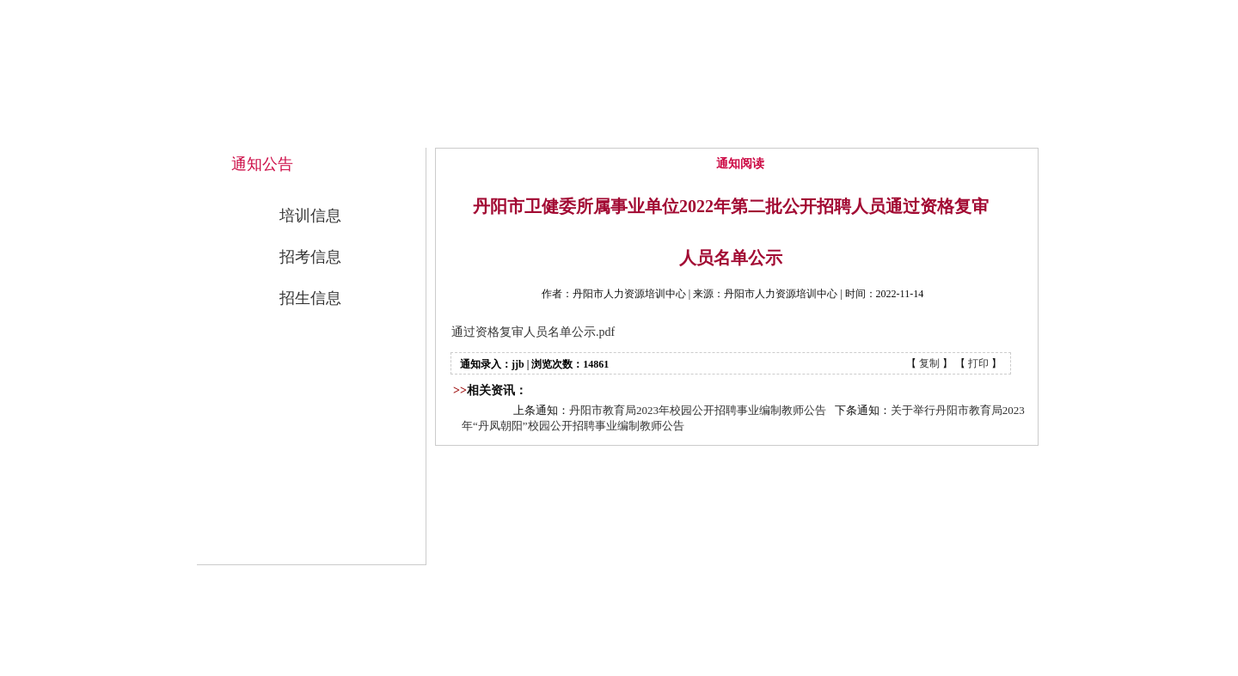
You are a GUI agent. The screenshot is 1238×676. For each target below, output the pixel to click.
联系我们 (969, 131)
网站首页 (501, 131)
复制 (929, 363)
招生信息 (310, 298)
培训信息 (310, 215)
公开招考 (852, 131)
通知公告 (735, 131)
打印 (978, 363)
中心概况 (618, 131)
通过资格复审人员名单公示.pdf (533, 332)
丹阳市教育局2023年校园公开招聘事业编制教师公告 (697, 410)
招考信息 (310, 256)
